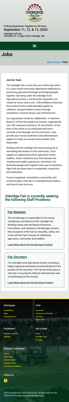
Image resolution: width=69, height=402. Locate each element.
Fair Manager (17, 212)
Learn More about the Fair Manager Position (30, 244)
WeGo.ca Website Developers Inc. (31, 395)
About (57, 62)
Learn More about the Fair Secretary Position (30, 282)
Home (49, 62)
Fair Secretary (17, 257)
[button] (34, 46)
